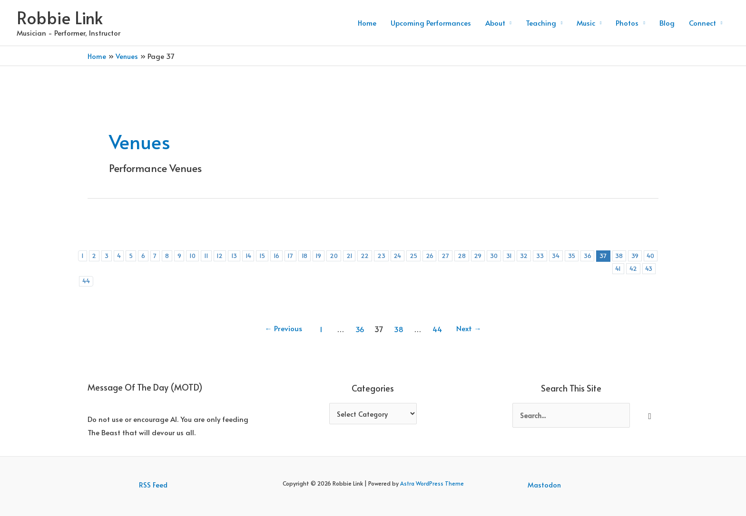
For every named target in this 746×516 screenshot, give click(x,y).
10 (197, 255)
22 (376, 255)
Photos (627, 23)
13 (240, 255)
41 (102, 268)
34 (573, 255)
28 (475, 255)
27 (459, 255)
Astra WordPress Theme (432, 471)
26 (443, 255)
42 (118, 268)
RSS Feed (152, 473)
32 (540, 255)
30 (510, 255)
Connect (702, 23)
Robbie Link (60, 17)
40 (86, 268)
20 (344, 255)
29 (493, 255)
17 (299, 255)
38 (639, 255)
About (495, 23)
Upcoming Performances (431, 23)
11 (211, 255)
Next (471, 317)
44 (151, 268)
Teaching (541, 23)
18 (313, 255)
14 (255, 255)
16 (284, 255)
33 (556, 255)
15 (269, 255)
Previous (281, 317)
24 (409, 255)
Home (367, 23)
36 (606, 255)
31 (525, 255)
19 (328, 255)
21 (360, 255)
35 (589, 255)
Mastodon (545, 473)
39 (655, 255)
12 (225, 255)
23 (393, 255)
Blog (667, 23)
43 (134, 268)
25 (426, 255)
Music (586, 23)
